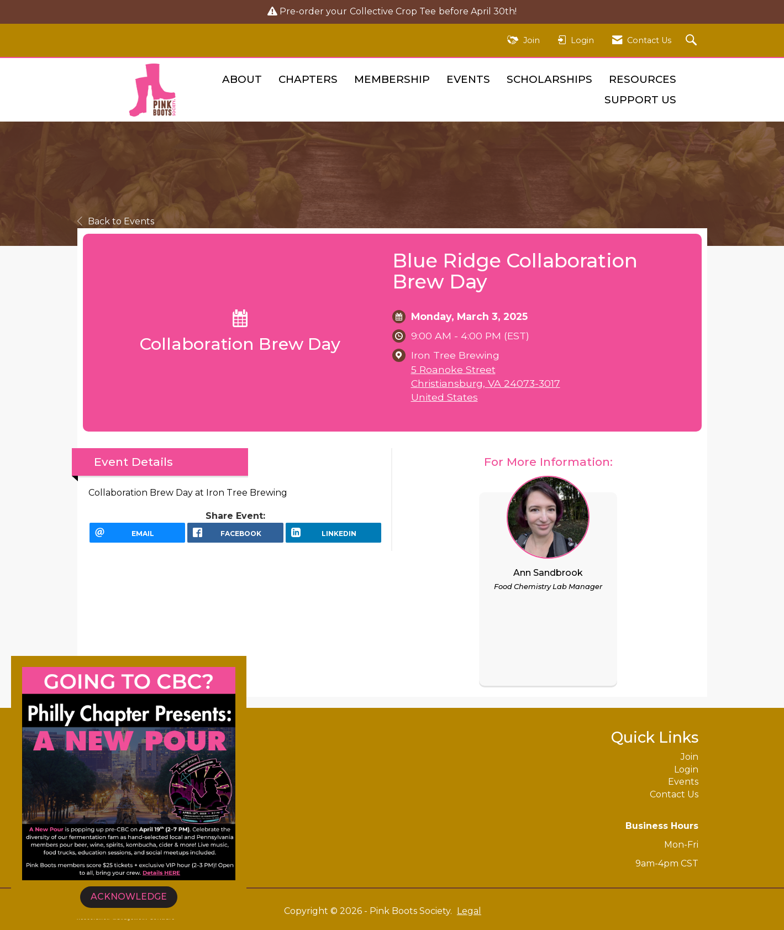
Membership (392, 79)
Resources (642, 79)
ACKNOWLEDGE (129, 896)
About (242, 79)
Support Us (640, 99)
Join (689, 757)
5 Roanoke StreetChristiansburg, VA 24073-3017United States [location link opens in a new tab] (485, 383)
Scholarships (549, 79)
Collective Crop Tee (393, 11)
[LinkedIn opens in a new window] (334, 536)
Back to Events (115, 221)
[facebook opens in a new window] (235, 536)
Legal (469, 911)
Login (686, 769)
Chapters (308, 79)
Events (468, 79)
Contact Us (674, 794)
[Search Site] (692, 41)
